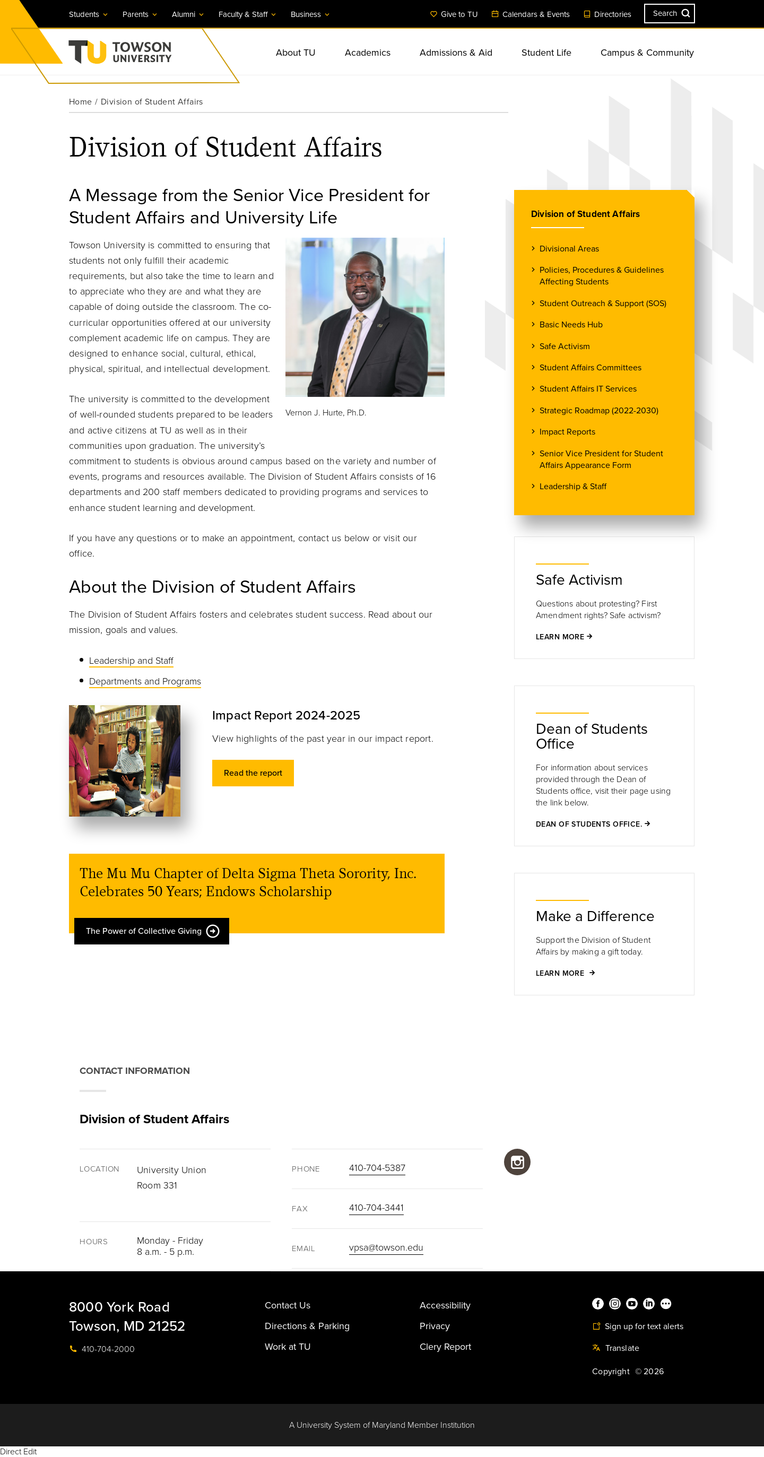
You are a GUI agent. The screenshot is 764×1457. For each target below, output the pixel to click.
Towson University (148, 55)
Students (89, 14)
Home (80, 102)
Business (311, 14)
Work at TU (288, 1346)
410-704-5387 (377, 1168)
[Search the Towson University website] (669, 13)
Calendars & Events (530, 14)
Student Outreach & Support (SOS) (603, 303)
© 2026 (649, 1371)
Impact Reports (567, 431)
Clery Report (445, 1346)
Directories (607, 14)
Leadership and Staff (131, 660)
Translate (615, 1348)
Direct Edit (18, 1451)
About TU (296, 52)
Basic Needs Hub (571, 324)
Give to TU (454, 14)
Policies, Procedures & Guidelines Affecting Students (602, 275)
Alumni (188, 14)
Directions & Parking (307, 1326)
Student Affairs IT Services (588, 388)
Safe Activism (565, 346)
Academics (367, 52)
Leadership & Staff (573, 486)
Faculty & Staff (248, 14)
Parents (141, 14)
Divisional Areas (569, 248)
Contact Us (287, 1305)
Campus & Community (647, 52)
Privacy (435, 1326)
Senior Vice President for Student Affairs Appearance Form (601, 459)
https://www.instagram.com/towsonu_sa (517, 1162)
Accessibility (445, 1305)
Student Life (546, 52)
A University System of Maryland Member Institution (382, 1425)
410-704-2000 (102, 1349)
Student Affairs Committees (590, 367)
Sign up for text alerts (637, 1326)
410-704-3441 (376, 1207)
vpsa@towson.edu (386, 1247)
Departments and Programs (145, 681)
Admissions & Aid (456, 52)
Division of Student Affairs (585, 214)
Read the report (253, 773)
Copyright (611, 1371)
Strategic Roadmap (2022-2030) (599, 410)
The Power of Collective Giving (153, 931)
